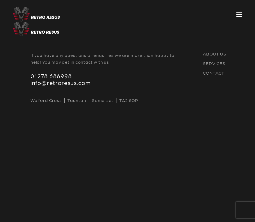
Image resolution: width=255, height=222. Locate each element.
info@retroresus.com (61, 82)
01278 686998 (51, 75)
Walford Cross (46, 100)
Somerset (102, 100)
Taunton (76, 100)
